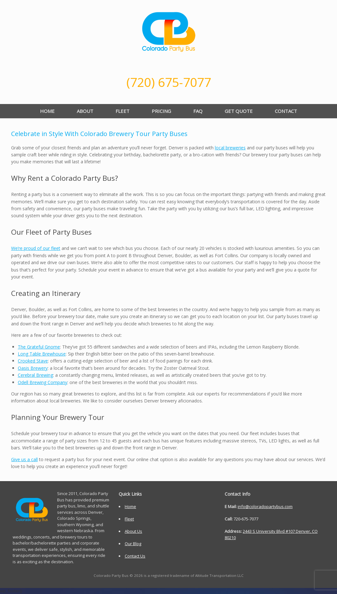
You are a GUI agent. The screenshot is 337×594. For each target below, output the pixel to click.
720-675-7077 (246, 519)
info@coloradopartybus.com (265, 506)
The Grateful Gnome (39, 347)
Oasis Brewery (33, 368)
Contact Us (135, 556)
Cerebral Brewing (35, 375)
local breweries (230, 148)
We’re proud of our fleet (35, 248)
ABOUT (85, 111)
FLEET (122, 111)
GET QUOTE (239, 111)
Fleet (129, 519)
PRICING (161, 111)
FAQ (197, 111)
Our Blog (133, 543)
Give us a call (24, 459)
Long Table (42, 354)
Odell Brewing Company (42, 382)
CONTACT (286, 111)
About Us (133, 531)
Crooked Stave (33, 361)
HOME (47, 111)
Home (130, 506)
